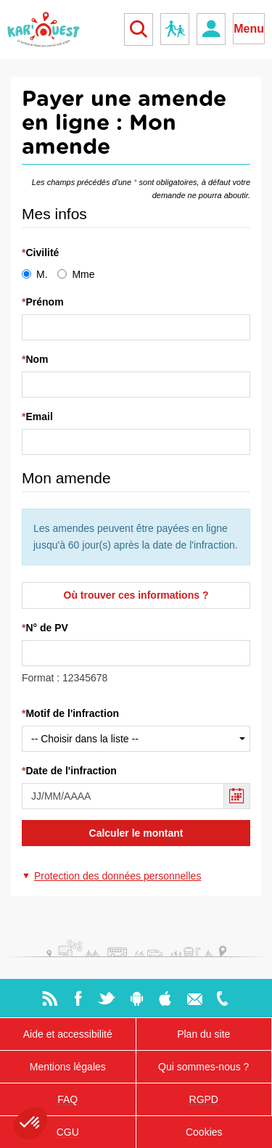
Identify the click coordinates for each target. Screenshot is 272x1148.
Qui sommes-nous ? (203, 1067)
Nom (36, 359)
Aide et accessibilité (67, 1034)
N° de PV (46, 628)
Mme (75, 274)
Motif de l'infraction (72, 713)
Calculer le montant (136, 833)
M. (35, 274)
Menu (249, 28)
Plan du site (203, 1034)
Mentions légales (68, 1067)
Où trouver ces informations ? (136, 595)
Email (38, 416)
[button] (111, 876)
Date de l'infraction (70, 770)
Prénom (44, 302)
